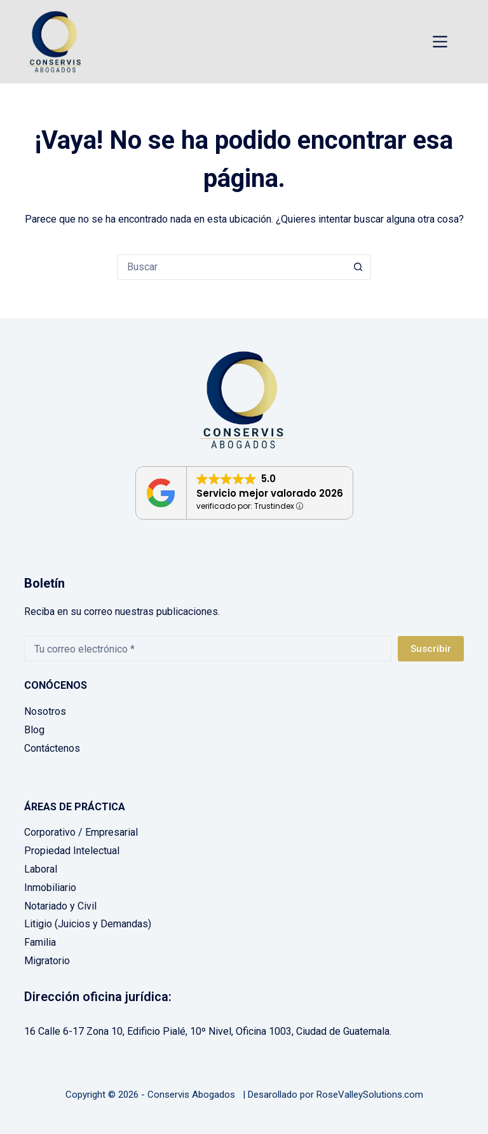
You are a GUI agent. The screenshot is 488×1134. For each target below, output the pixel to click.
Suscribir (430, 648)
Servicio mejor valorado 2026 (269, 493)
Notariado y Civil (60, 906)
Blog (34, 730)
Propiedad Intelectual (71, 851)
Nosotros (45, 711)
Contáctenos (52, 748)
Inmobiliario (50, 888)
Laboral (40, 869)
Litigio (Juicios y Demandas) (87, 924)
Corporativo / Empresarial (81, 832)
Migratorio (47, 961)
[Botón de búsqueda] (358, 267)
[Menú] (440, 42)
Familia (40, 942)
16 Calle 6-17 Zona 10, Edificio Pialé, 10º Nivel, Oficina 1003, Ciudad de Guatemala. (207, 1031)
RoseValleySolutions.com (369, 1094)
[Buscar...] (231, 267)
